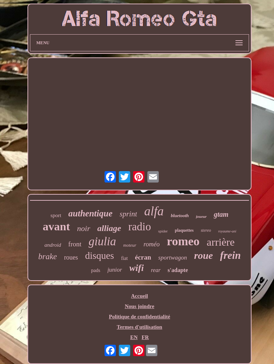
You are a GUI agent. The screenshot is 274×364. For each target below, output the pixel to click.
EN (134, 337)
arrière (220, 242)
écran (143, 257)
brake (47, 256)
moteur (129, 245)
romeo (183, 241)
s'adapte (178, 270)
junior (114, 269)
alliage (109, 228)
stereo (206, 230)
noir (83, 228)
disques (99, 255)
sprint (128, 214)
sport (56, 215)
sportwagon (172, 257)
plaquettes (184, 230)
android (52, 245)
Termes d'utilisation (139, 327)
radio (139, 226)
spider (163, 231)
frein (230, 255)
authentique (90, 213)
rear (156, 270)
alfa (153, 211)
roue (203, 255)
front (74, 244)
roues (71, 257)
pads (95, 270)
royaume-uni (227, 231)
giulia (102, 241)
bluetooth (180, 215)
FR (145, 337)
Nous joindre (139, 306)
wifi (136, 268)
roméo (151, 244)
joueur (201, 216)
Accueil (139, 296)
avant (56, 226)
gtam (221, 214)
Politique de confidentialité (139, 316)
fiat (124, 258)
